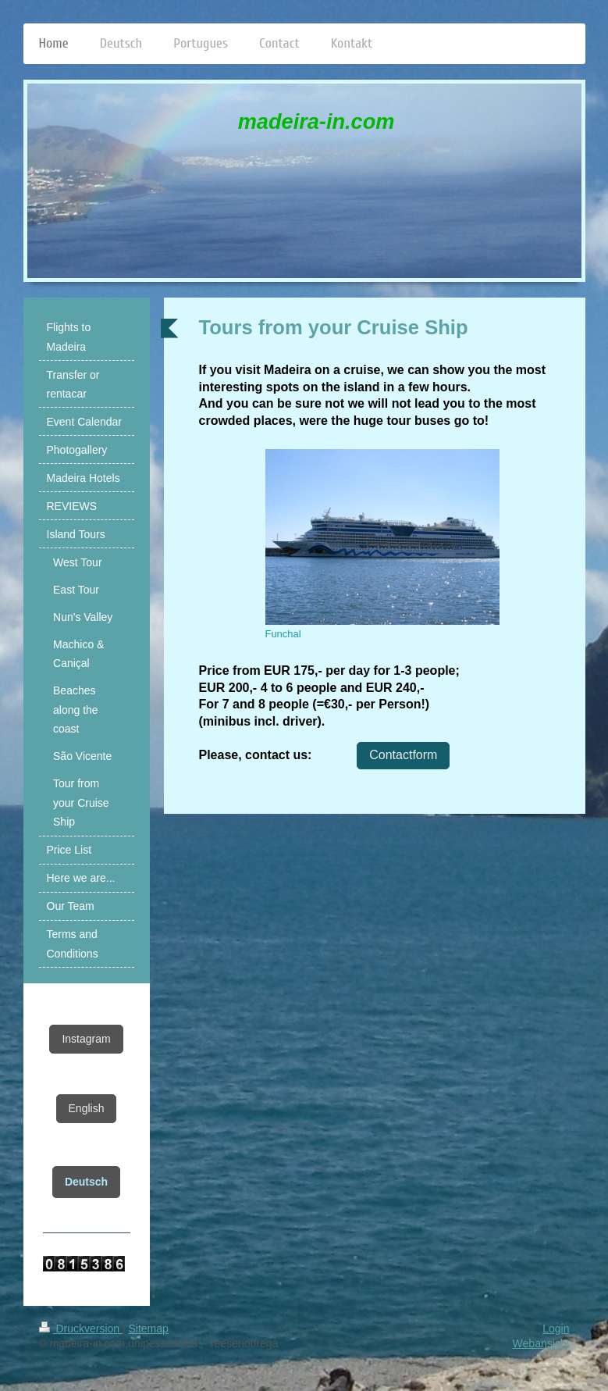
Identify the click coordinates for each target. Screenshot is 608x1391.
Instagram (86, 1039)
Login (555, 1328)
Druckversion (81, 1328)
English (87, 1108)
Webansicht (541, 1343)
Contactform (403, 754)
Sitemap (149, 1328)
